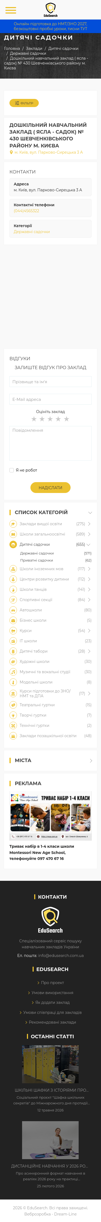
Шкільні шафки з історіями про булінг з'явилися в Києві (50, 1090)
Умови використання (52, 992)
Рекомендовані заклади (52, 1022)
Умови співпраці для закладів (52, 1012)
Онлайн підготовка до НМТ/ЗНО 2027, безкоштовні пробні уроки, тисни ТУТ (50, 26)
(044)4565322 (26, 210)
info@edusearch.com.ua (61, 955)
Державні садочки (32, 231)
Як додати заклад (52, 1002)
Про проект (52, 982)
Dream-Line (65, 1214)
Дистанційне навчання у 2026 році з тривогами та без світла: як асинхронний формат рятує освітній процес (50, 1166)
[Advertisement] (50, 298)
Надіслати (50, 487)
